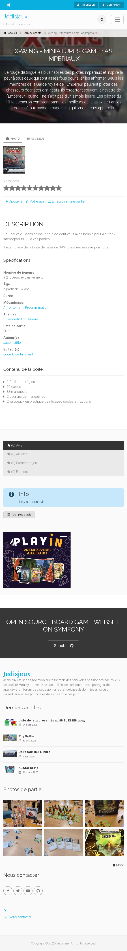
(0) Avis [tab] (14, 445)
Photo (13, 138)
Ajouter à (13, 201)
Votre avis (35, 201)
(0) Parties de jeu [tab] (22, 463)
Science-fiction (14, 319)
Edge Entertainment (18, 354)
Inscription (86, 4)
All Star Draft (28, 768)
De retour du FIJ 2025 (34, 752)
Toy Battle (26, 736)
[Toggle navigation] (117, 19)
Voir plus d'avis (19, 514)
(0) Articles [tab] (17, 454)
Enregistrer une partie (65, 201)
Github (63, 646)
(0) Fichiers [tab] (17, 472)
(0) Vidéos (36, 138)
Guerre (33, 319)
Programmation (36, 308)
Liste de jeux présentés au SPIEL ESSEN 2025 (52, 720)
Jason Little (12, 343)
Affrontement (13, 308)
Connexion (111, 4)
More (118, 865)
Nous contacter (17, 917)
